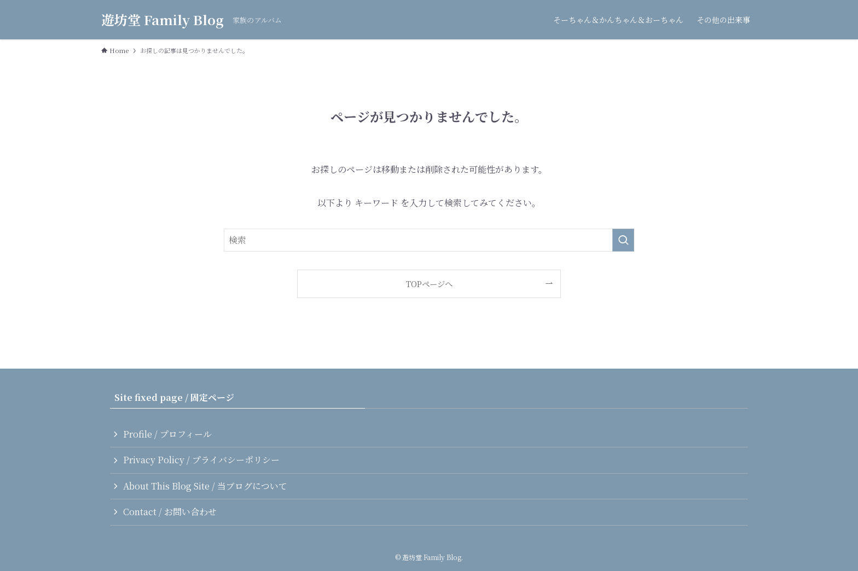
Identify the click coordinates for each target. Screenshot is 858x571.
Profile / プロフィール (167, 434)
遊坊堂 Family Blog (162, 19)
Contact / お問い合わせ (170, 511)
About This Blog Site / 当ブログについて (205, 486)
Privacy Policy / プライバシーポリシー (201, 459)
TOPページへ (429, 283)
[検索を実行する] (623, 240)
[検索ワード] (429, 240)
